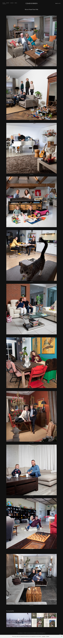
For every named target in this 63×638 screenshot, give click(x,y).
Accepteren (43, 636)
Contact (4, 3)
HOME (4, 2)
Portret (7, 2)
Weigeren (47, 636)
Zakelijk (11, 2)
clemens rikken (32, 3)
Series (16, 2)
